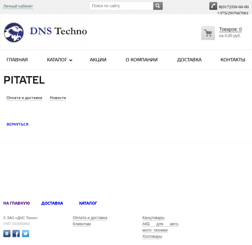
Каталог (60, 60)
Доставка (189, 60)
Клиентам (82, 224)
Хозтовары (152, 236)
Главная (17, 60)
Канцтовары (153, 217)
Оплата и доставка (90, 217)
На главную (16, 203)
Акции (98, 60)
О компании (142, 60)
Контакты (232, 60)
